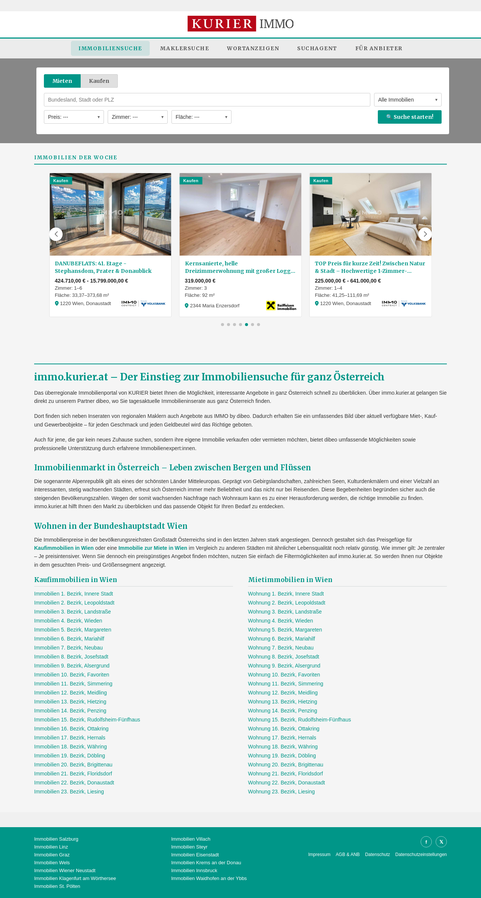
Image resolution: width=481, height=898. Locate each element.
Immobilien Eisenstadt (195, 855)
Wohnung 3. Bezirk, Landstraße (285, 612)
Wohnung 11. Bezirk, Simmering (285, 684)
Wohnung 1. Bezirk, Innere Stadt (286, 594)
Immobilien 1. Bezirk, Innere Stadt (73, 594)
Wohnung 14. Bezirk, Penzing (282, 711)
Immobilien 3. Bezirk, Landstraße (72, 612)
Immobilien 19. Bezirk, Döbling (69, 756)
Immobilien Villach (190, 839)
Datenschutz (377, 854)
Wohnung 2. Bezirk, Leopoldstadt (286, 603)
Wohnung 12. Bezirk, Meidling (283, 693)
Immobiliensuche (110, 48)
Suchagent (317, 48)
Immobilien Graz (52, 855)
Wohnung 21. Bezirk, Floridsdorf (285, 774)
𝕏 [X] (441, 842)
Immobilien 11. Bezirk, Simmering (73, 684)
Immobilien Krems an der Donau (206, 862)
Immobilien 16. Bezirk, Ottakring (71, 729)
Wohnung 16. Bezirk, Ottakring (283, 729)
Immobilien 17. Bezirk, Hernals (69, 738)
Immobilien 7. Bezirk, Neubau (68, 648)
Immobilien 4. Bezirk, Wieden (68, 621)
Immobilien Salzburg (56, 839)
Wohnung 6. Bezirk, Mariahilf (281, 639)
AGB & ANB (348, 854)
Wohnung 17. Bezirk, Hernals (282, 738)
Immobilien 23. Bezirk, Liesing (69, 792)
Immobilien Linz (51, 847)
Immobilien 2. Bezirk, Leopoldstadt (74, 603)
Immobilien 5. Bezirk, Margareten (72, 630)
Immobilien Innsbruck (194, 870)
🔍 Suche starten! (409, 117)
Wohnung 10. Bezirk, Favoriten (284, 675)
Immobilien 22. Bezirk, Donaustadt (74, 783)
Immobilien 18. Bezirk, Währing (70, 747)
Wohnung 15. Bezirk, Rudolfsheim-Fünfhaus (299, 720)
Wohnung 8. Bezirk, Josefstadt (283, 657)
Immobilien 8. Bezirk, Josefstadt (71, 657)
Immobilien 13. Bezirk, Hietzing (70, 702)
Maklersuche (184, 48)
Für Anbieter (379, 48)
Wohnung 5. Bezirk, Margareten (285, 630)
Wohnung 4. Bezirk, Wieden (280, 621)
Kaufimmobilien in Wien (64, 548)
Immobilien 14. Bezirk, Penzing (70, 711)
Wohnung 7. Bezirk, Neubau (281, 648)
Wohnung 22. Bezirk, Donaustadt (286, 783)
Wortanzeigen (253, 48)
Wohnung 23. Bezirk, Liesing (281, 792)
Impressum (319, 854)
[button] (56, 234)
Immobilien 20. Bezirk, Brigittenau (73, 765)
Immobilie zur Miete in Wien (153, 548)
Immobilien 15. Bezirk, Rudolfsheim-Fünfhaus (87, 720)
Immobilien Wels (52, 862)
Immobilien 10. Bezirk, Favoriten (71, 675)
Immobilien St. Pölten (57, 886)
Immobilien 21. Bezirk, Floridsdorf (73, 774)
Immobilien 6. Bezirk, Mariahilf (69, 639)
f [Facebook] (426, 842)
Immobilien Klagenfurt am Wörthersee (75, 878)
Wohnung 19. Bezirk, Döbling (282, 756)
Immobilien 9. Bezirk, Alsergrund (72, 666)
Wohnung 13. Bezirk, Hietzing (282, 702)
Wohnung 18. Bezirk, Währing (283, 747)
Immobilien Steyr (189, 847)
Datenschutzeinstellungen (421, 854)
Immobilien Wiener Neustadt (64, 870)
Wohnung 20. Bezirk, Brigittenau (285, 765)
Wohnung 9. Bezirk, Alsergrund (284, 666)
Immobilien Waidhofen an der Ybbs (209, 878)
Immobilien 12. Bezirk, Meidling (70, 693)
